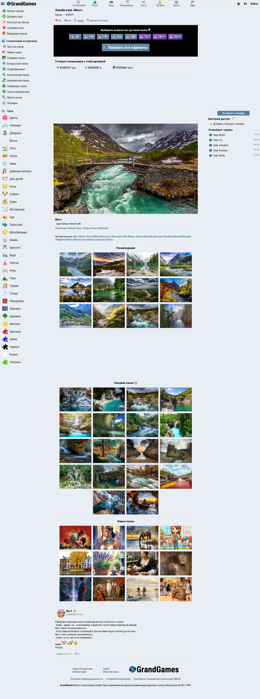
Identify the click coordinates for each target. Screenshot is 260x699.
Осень (9, 155)
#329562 (120, 67)
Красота (11, 247)
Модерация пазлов (14, 33)
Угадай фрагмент (13, 69)
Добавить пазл (12, 16)
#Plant (68, 239)
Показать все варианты (126, 47)
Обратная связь (111, 682)
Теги (7, 111)
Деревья (11, 316)
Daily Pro (216, 140)
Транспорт (12, 224)
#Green (139, 236)
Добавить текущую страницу (226, 123)
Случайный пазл (13, 28)
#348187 (64, 67)
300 (117, 37)
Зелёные (11, 362)
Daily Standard (218, 145)
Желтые (11, 323)
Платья (10, 262)
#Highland (60, 239)
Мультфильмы (14, 232)
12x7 (145, 37)
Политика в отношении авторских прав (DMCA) (157, 689)
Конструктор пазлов (15, 22)
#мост (79, 228)
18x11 (159, 37)
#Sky (124, 236)
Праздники (13, 301)
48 (75, 37)
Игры (9, 270)
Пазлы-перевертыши (15, 91)
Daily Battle (217, 135)
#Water (81, 236)
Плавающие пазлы (14, 86)
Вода (9, 255)
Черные (10, 346)
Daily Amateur (218, 150)
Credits (106, 679)
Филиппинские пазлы (15, 80)
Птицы (10, 293)
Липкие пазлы (12, 52)
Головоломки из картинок (19, 41)
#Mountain (116, 236)
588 (131, 37)
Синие (9, 339)
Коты (9, 186)
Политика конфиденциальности (87, 689)
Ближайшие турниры (221, 129)
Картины (11, 308)
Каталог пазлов (13, 11)
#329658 (92, 67)
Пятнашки (9, 103)
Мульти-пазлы (12, 97)
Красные (11, 331)
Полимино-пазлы (13, 58)
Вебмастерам (79, 682)
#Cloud (89, 236)
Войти (254, 3)
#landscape (60, 228)
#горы (93, 228)
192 (103, 37)
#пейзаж (71, 228)
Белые (10, 354)
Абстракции (13, 209)
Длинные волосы (16, 171)
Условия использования (118, 689)
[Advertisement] (126, 99)
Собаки (10, 194)
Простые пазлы (13, 46)
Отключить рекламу (233, 113)
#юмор (59, 658)
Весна (9, 140)
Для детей (12, 178)
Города (10, 285)
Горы (9, 278)
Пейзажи (11, 125)
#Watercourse (79, 239)
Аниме (10, 239)
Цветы (10, 117)
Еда (8, 217)
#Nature (131, 236)
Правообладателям (82, 679)
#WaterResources (101, 236)
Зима (9, 163)
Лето (9, 148)
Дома (9, 201)
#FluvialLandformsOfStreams (177, 236)
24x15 (175, 37)
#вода (86, 228)
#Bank (90, 239)
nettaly (80, 20)
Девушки (11, 133)
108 (89, 37)
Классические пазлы (15, 75)
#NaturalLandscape (152, 236)
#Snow (109, 239)
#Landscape (99, 239)
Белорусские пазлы (15, 63)
